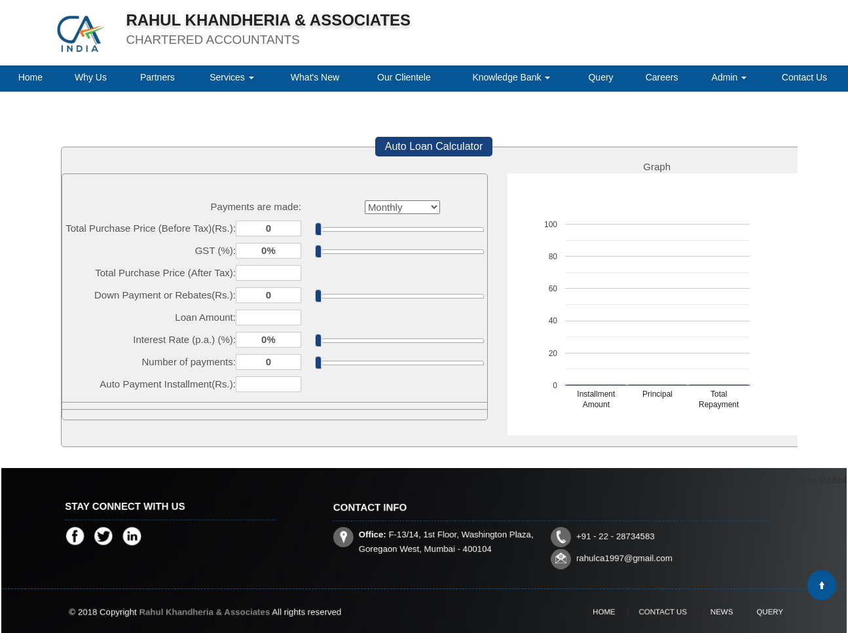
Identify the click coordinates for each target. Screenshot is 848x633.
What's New (315, 77)
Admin (729, 77)
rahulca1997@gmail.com (606, 550)
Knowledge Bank (511, 77)
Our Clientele (404, 77)
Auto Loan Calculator (434, 146)
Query (600, 77)
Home (30, 77)
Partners (157, 77)
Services (232, 77)
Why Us (91, 77)
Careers (662, 77)
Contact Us (804, 77)
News (710, 611)
